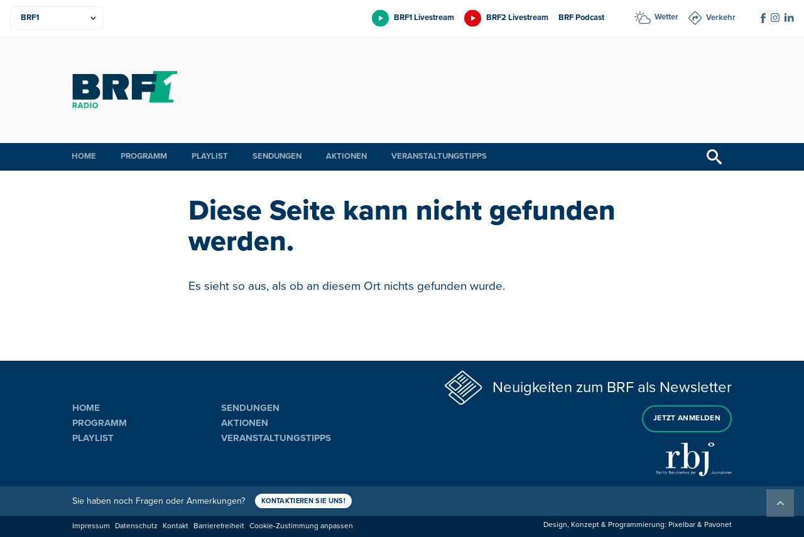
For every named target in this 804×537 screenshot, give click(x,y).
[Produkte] (56, 18)
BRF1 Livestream (424, 18)
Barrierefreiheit (218, 526)
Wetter (666, 17)
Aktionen (346, 156)
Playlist (210, 156)
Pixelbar (681, 524)
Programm (144, 156)
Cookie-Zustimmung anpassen (301, 526)
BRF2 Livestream (517, 18)
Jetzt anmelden (686, 418)
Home (84, 156)
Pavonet (718, 524)
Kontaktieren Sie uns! (303, 501)
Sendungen (277, 156)
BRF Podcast (581, 18)
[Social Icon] (763, 18)
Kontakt (175, 526)
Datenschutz (136, 526)
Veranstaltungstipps (439, 156)
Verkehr (721, 18)
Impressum (91, 526)
